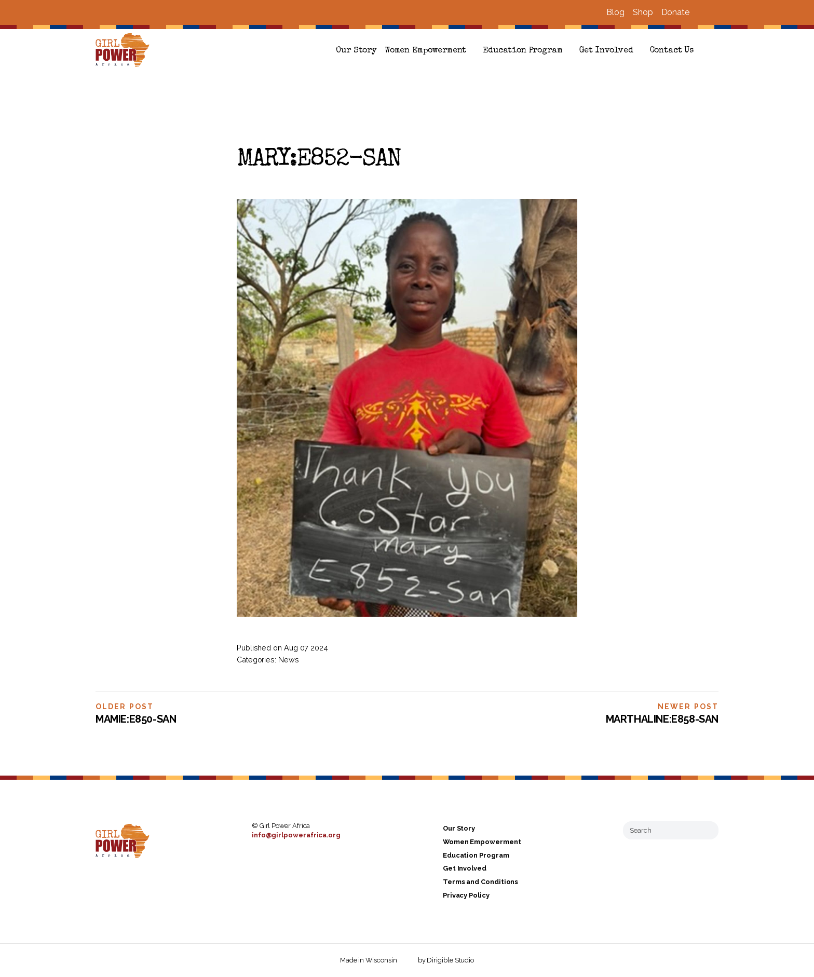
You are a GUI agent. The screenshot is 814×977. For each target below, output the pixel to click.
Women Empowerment (425, 51)
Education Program (522, 51)
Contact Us (672, 51)
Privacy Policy (466, 895)
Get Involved (606, 51)
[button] (714, 51)
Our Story (356, 51)
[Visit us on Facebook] (702, 12)
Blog (615, 12)
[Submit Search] (706, 830)
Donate (675, 12)
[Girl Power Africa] (125, 51)
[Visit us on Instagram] (714, 12)
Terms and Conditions (480, 882)
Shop (643, 12)
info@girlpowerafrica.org (296, 835)
